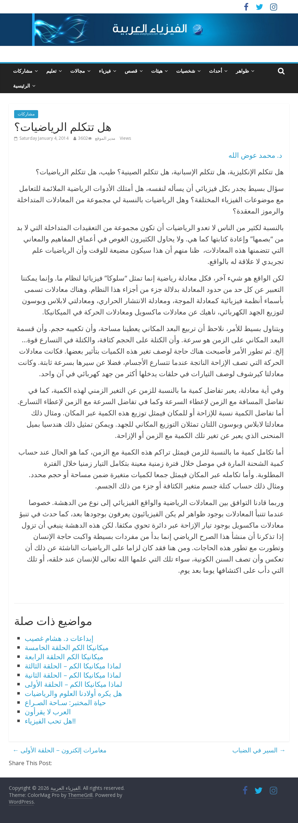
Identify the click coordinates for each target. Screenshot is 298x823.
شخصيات (185, 70)
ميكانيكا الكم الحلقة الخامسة (67, 647)
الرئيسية (21, 85)
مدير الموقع (105, 138)
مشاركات (22, 70)
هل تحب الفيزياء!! (50, 721)
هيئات (156, 70)
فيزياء (105, 70)
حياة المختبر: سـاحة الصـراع (65, 702)
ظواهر (242, 70)
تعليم (51, 70)
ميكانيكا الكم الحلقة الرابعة (64, 656)
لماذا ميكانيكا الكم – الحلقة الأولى (73, 684)
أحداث (215, 70)
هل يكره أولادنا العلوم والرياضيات (73, 693)
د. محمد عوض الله (255, 155)
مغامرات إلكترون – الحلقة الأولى (59, 750)
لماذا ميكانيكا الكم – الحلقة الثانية (73, 675)
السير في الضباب (259, 750)
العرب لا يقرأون (48, 711)
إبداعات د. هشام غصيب (59, 638)
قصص (131, 70)
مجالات (77, 70)
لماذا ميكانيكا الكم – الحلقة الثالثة (73, 666)
